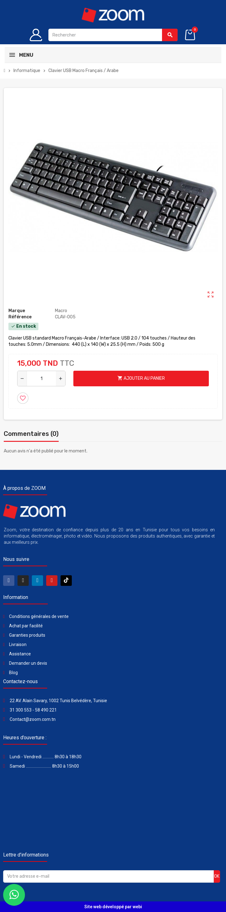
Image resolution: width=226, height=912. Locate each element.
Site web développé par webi (113, 906)
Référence (20, 317)
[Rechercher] (113, 35)
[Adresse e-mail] (108, 876)
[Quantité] (41, 378)
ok (216, 876)
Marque (16, 310)
